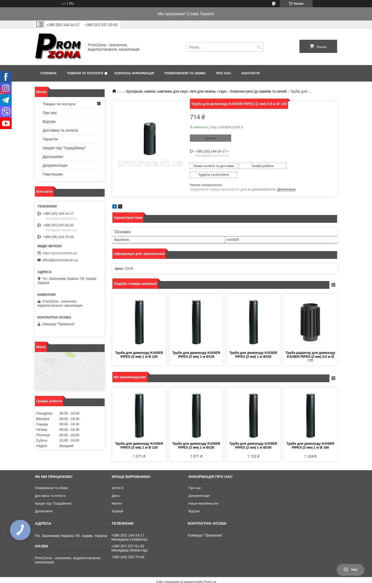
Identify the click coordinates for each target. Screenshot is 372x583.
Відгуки (49, 121)
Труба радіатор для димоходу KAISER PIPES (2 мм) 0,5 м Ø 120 (310, 348)
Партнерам (53, 174)
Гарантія (50, 139)
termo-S (117, 479)
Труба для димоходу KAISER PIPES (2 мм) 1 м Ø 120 (139, 346)
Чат (351, 569)
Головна (48, 73)
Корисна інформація (134, 73)
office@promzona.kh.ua (60, 260)
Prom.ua (210, 573)
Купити (210, 138)
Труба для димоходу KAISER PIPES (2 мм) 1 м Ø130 (196, 346)
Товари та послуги (85, 73)
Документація (55, 165)
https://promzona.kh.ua (60, 253)
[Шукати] (259, 47)
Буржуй (117, 502)
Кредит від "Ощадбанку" (64, 148)
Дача (115, 487)
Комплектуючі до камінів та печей (258, 91)
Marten (117, 495)
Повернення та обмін (184, 73)
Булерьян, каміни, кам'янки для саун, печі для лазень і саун (177, 91)
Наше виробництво (204, 495)
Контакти (251, 73)
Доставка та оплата (60, 130)
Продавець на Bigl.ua (186, 578)
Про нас (223, 73)
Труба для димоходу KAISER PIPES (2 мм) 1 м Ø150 (253, 346)
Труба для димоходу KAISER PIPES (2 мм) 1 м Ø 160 (310, 437)
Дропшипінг (53, 156)
